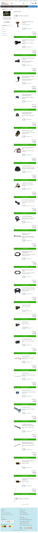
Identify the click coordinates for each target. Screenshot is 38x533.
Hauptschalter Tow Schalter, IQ (27, 184)
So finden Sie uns (4, 31)
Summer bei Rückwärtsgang (27, 217)
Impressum (2, 512)
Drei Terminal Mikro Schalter (27, 340)
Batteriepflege (4, 34)
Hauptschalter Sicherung (26, 391)
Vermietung (30, 6)
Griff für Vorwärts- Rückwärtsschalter (28, 201)
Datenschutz (3, 519)
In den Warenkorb (25, 38)
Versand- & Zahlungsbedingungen (6, 514)
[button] (26, 0)
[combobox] (21, 17)
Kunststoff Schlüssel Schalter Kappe (28, 289)
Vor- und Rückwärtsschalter (27, 167)
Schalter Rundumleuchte (26, 306)
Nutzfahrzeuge (9, 6)
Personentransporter (17, 6)
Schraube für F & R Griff (26, 408)
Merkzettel (35, 0)
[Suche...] (11, 3)
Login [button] (30, 0)
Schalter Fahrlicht (25, 323)
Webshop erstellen (15, 531)
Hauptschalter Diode (25, 374)
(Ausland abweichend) (32, 207)
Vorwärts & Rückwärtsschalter (27, 132)
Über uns (35, 6)
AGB (1, 517)
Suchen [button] (21, 0)
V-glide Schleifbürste (25, 357)
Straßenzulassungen (5, 36)
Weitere (23, 6)
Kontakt (3, 29)
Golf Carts (3, 6)
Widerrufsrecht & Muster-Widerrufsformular (7, 516)
